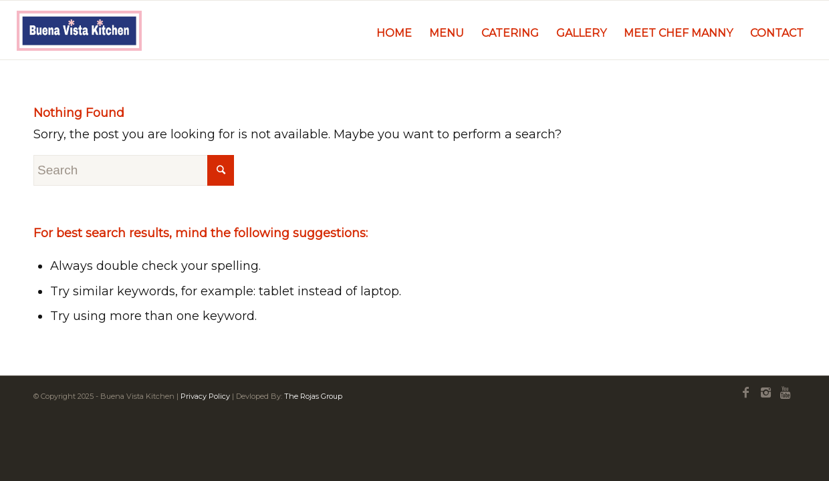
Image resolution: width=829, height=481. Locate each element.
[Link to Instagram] (765, 393)
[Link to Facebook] (745, 393)
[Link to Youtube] (786, 393)
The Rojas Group (313, 396)
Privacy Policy (205, 396)
